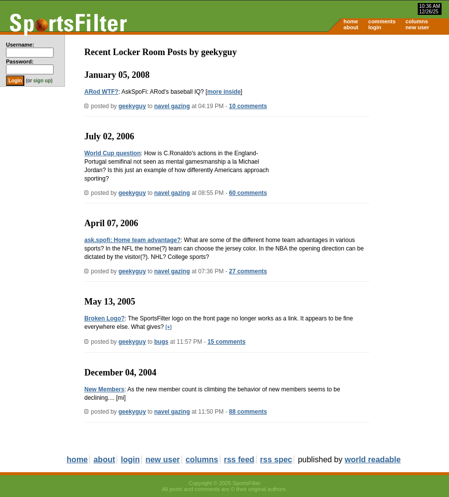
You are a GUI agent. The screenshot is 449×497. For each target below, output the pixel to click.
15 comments (226, 341)
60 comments (248, 192)
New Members (104, 389)
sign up (42, 80)
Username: (20, 45)
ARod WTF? (101, 91)
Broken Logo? (104, 318)
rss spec (276, 459)
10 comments (248, 106)
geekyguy (132, 106)
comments (381, 21)
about (350, 27)
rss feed (239, 459)
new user (417, 27)
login (374, 27)
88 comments (248, 411)
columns (416, 21)
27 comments (248, 271)
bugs (161, 341)
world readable (373, 459)
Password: (20, 61)
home (350, 21)
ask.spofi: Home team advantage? (132, 240)
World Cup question (112, 153)
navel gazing (172, 106)
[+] (168, 327)
